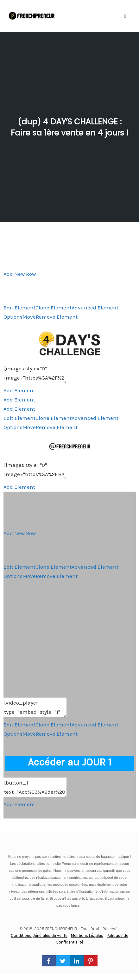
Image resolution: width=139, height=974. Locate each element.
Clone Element (53, 307)
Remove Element (57, 317)
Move (29, 317)
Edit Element (19, 307)
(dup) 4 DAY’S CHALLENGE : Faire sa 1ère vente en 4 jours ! (70, 127)
